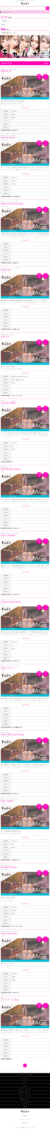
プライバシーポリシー (25, 1119)
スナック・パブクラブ (25, 1096)
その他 (25, 1106)
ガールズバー (25, 1078)
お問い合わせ (25, 1122)
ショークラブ (25, 1103)
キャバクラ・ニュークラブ (25, 1074)
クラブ (25, 1085)
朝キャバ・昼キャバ (25, 1092)
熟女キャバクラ (25, 1099)
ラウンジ (25, 1081)
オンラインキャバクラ (25, 1089)
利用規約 (25, 1115)
